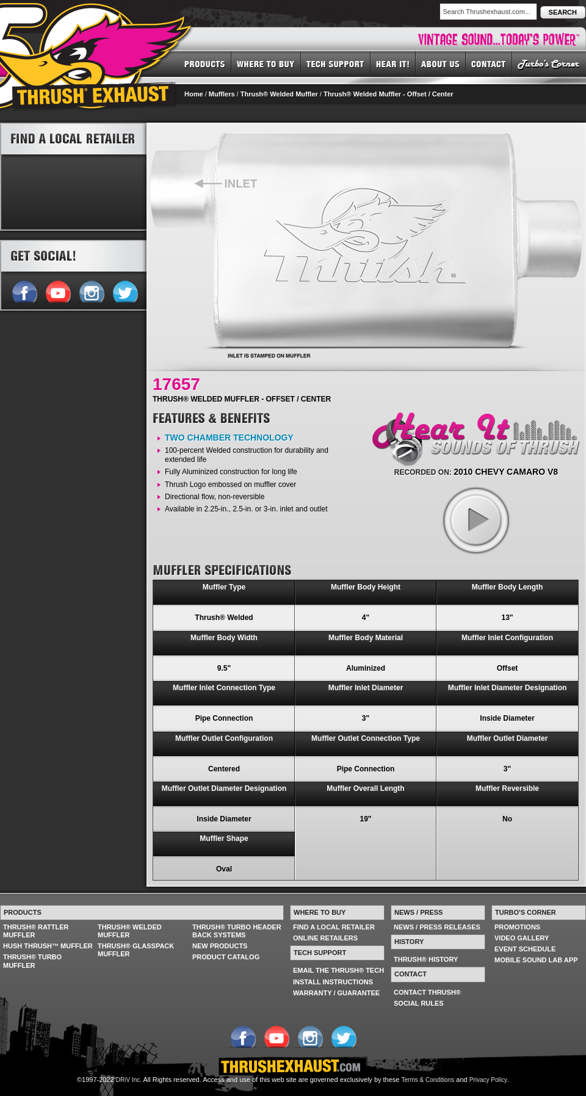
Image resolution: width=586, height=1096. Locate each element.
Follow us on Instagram (91, 290)
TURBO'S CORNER (549, 63)
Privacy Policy (488, 1079)
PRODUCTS (204, 63)
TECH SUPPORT (336, 63)
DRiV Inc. (129, 1079)
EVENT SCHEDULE (524, 949)
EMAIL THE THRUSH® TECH (338, 970)
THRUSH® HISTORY (426, 959)
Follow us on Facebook (24, 290)
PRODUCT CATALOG (225, 957)
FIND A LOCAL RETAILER (334, 927)
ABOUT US (441, 63)
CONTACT (489, 63)
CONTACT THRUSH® (427, 992)
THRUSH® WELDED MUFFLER (130, 931)
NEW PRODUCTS (219, 946)
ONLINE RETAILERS (325, 938)
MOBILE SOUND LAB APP (536, 960)
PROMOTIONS (517, 927)
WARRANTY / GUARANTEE (336, 993)
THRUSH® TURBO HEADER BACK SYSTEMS (236, 931)
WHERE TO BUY (266, 63)
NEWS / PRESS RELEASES (437, 927)
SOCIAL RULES (419, 1003)
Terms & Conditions (428, 1079)
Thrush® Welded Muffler (279, 94)
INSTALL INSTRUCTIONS (333, 982)
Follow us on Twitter (125, 290)
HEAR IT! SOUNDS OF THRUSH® (393, 63)
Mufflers (222, 94)
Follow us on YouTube (57, 290)
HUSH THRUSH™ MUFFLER (48, 946)
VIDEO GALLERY (521, 938)
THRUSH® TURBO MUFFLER (32, 960)
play (475, 520)
